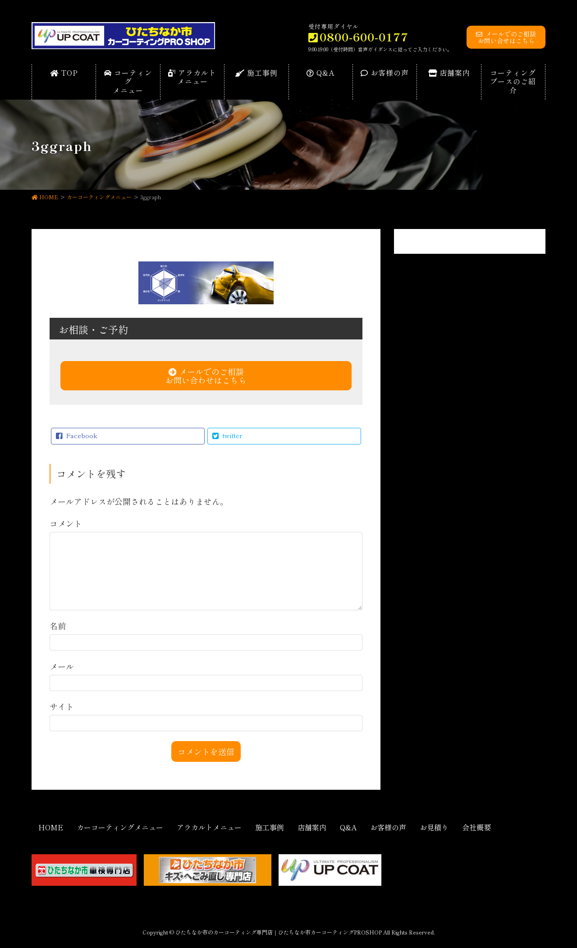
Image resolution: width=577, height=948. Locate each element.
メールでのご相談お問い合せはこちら (506, 37)
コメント (66, 523)
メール (62, 666)
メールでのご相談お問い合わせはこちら (206, 376)
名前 (58, 626)
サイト (62, 706)
